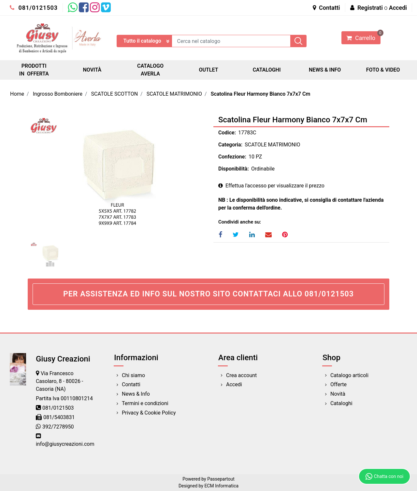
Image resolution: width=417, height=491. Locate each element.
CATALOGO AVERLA (150, 70)
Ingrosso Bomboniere (57, 94)
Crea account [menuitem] (241, 375)
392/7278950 (58, 427)
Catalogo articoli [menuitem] (349, 375)
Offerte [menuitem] (338, 384)
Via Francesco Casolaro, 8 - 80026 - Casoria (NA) (59, 381)
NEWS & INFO (325, 70)
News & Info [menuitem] (136, 394)
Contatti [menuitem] (131, 384)
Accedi (398, 7)
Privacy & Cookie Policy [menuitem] (149, 413)
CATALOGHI (267, 70)
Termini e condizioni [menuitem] (145, 403)
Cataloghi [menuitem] (341, 403)
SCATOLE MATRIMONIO (174, 94)
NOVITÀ (92, 70)
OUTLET (208, 70)
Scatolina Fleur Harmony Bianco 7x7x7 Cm (260, 94)
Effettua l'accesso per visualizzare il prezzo (271, 186)
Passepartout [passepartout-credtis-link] (221, 479)
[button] (298, 41)
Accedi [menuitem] (234, 384)
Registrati (370, 7)
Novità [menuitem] (337, 394)
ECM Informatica (221, 485)
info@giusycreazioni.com (65, 444)
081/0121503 (34, 7)
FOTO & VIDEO (383, 70)
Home (17, 94)
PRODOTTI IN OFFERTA (34, 70)
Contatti (326, 7)
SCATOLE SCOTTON (114, 94)
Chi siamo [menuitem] (133, 375)
